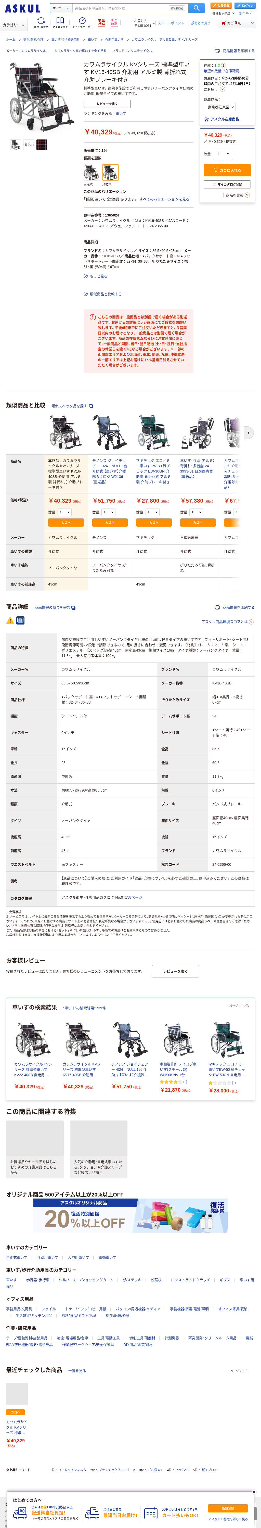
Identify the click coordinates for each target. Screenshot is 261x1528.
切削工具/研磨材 (142, 1338)
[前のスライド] (7, 1049)
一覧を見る (77, 1371)
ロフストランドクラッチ (190, 1280)
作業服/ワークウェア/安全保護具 (88, 1345)
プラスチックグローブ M (117, 1470)
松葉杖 (156, 1280)
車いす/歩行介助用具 (65, 40)
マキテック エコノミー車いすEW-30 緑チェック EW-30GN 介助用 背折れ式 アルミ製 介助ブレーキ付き (153, 471)
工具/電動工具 (108, 1338)
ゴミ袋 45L (155, 1470)
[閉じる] (254, 1492)
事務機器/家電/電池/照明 (189, 1309)
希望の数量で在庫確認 (221, 71)
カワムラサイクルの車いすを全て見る (80, 51)
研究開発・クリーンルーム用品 (212, 1338)
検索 (196, 8)
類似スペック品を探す (72, 406)
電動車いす (107, 1257)
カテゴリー (13, 25)
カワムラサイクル (33, 51)
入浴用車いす (78, 1257)
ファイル (49, 1309)
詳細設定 (177, 8)
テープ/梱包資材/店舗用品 (26, 1338)
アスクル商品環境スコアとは (227, 622)
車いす (92, 40)
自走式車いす (17, 1257)
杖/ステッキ (132, 1280)
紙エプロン (209, 1470)
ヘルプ (247, 13)
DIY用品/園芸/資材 (138, 1345)
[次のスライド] (254, 1049)
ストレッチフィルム (72, 1470)
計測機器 (172, 1338)
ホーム (10, 40)
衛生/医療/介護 (33, 40)
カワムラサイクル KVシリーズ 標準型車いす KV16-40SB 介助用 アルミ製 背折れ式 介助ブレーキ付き (17, 1427)
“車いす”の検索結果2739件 (84, 1008)
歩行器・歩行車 (37, 1280)
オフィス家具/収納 (233, 1309)
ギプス (225, 1280)
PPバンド (182, 1470)
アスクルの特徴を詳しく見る (228, 1519)
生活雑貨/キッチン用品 (34, 1316)
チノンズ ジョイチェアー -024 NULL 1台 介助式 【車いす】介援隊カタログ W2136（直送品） (110, 471)
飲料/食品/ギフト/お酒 (79, 1316)
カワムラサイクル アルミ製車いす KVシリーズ (165, 40)
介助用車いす (114, 40)
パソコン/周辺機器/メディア (138, 1309)
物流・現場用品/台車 (72, 1338)
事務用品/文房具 (19, 1309)
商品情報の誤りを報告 (55, 607)
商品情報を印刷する (235, 50)
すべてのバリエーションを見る (164, 199)
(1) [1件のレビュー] (185, 1081)
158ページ (133, 897)
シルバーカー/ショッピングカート (86, 1280)
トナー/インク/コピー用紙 (86, 1309)
